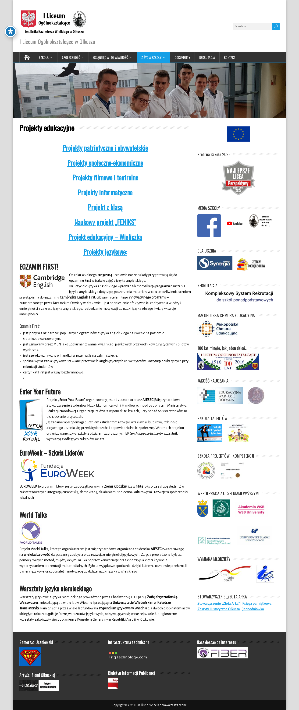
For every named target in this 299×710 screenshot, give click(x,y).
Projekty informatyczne (105, 192)
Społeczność (71, 57)
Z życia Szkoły (151, 57)
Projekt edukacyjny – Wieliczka (105, 237)
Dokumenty (182, 57)
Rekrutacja (207, 57)
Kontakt (229, 57)
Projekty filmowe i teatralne (105, 177)
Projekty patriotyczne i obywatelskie (105, 148)
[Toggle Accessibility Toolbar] (10, 11)
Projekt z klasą (105, 207)
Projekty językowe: (105, 252)
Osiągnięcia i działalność (110, 57)
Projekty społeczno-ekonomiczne (105, 163)
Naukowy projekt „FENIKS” (105, 222)
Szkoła (44, 57)
